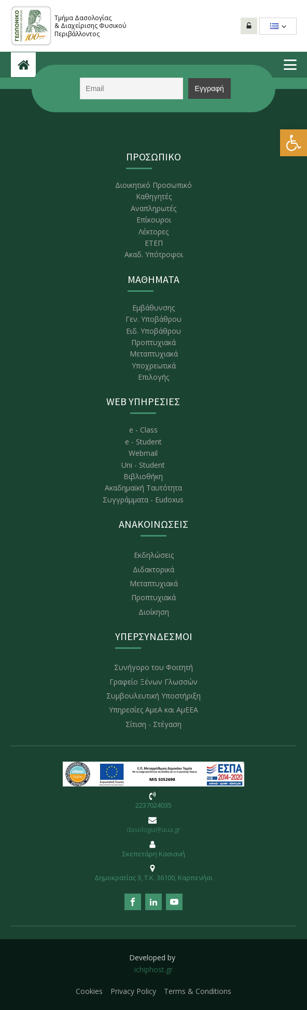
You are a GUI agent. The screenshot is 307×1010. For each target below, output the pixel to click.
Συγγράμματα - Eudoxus (143, 499)
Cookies (89, 991)
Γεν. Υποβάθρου (153, 319)
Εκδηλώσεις (154, 555)
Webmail (143, 453)
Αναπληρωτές (153, 208)
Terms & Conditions (197, 991)
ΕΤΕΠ (154, 243)
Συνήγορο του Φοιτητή (153, 667)
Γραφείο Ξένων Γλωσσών (153, 682)
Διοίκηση (153, 612)
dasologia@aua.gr (153, 829)
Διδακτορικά (153, 569)
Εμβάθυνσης (153, 308)
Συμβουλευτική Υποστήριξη (153, 696)
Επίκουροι (153, 220)
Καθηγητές (154, 196)
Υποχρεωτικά (154, 365)
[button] (293, 142)
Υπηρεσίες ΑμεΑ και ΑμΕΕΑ (153, 710)
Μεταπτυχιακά (154, 354)
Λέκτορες (153, 231)
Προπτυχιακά (153, 342)
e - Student (143, 442)
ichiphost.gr (153, 969)
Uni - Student (143, 465)
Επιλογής (153, 377)
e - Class (143, 430)
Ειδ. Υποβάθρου (153, 331)
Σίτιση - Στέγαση (153, 724)
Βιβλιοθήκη (143, 476)
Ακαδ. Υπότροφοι (153, 254)
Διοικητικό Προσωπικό (153, 185)
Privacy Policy (133, 991)
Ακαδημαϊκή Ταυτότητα (143, 488)
